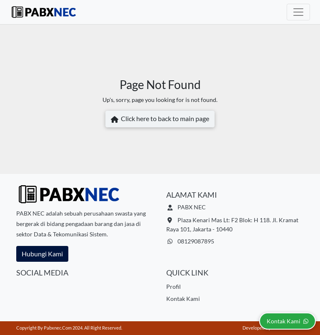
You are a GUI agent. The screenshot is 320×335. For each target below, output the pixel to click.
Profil (173, 286)
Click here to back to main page (160, 119)
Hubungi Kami (42, 254)
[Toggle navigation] (298, 12)
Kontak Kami (183, 298)
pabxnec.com (58, 327)
